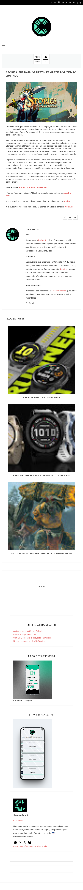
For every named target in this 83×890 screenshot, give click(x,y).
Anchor (66, 201)
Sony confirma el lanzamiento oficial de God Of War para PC (41, 553)
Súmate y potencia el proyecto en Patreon (32, 638)
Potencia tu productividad (24, 634)
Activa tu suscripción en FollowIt (28, 631)
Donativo (63, 269)
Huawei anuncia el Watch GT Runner (41, 398)
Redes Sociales (59, 291)
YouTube (69, 207)
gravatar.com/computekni (25, 846)
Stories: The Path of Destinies (33, 187)
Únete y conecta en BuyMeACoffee (29, 641)
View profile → (43, 846)
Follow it (42, 240)
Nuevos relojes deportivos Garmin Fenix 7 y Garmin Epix (41, 476)
